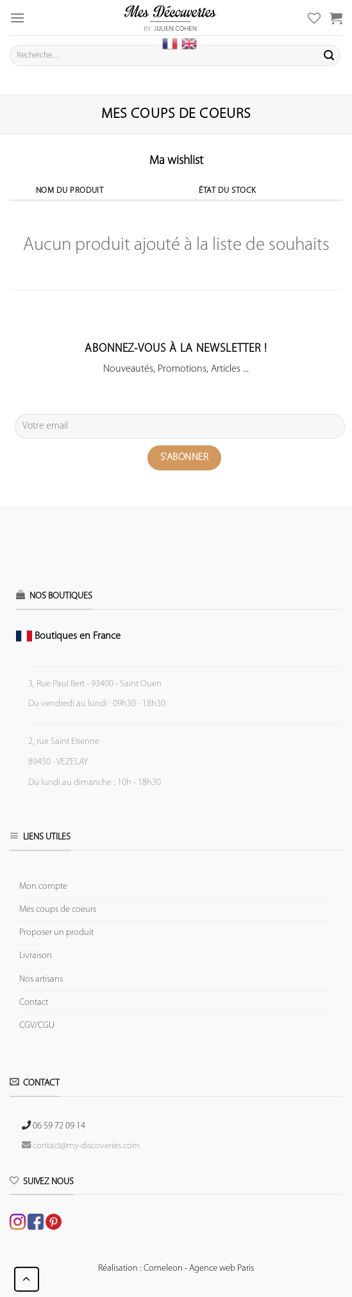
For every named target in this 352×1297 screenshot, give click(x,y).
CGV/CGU (36, 1025)
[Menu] (17, 17)
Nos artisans (41, 979)
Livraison (35, 956)
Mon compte (43, 886)
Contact (33, 1002)
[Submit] (329, 56)
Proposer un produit (56, 933)
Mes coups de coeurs (57, 909)
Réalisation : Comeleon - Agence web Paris (176, 1268)
